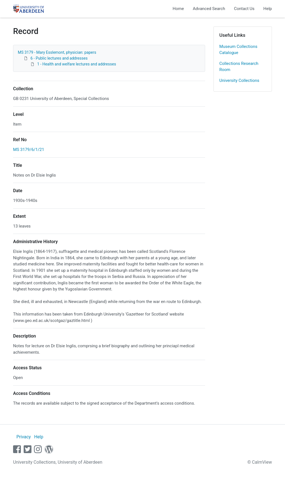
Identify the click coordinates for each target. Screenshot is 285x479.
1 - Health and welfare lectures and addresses (76, 64)
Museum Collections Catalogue (238, 49)
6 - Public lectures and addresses (58, 58)
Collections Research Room (238, 66)
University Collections (239, 80)
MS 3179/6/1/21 (28, 149)
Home (178, 8)
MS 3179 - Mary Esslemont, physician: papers (57, 52)
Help (267, 8)
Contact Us (244, 8)
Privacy (23, 436)
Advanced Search (209, 8)
